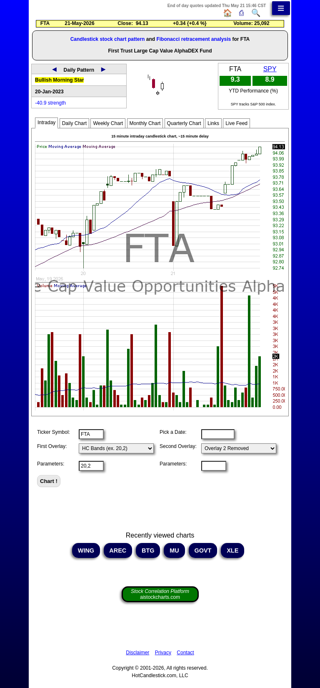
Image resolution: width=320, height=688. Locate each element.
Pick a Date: (173, 432)
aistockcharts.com (160, 594)
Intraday (46, 122)
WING (86, 550)
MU (174, 550)
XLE (232, 550)
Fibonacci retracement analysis (193, 39)
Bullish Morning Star (59, 80)
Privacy (163, 652)
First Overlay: (52, 446)
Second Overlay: (178, 446)
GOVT (203, 550)
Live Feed (236, 123)
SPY (270, 69)
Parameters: (50, 464)
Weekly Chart (108, 123)
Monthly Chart (145, 123)
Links (213, 123)
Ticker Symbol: (53, 432)
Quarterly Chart (184, 123)
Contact (185, 652)
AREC (118, 550)
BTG (148, 550)
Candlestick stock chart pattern (107, 39)
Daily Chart (74, 123)
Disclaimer (137, 652)
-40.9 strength (50, 103)
